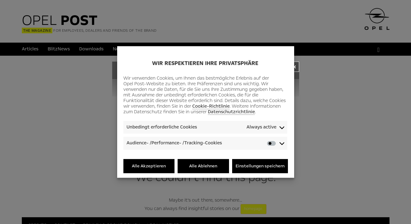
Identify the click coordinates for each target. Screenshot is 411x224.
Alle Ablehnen (203, 166)
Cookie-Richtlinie (211, 106)
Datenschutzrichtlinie (231, 112)
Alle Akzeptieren (149, 166)
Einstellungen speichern (260, 166)
